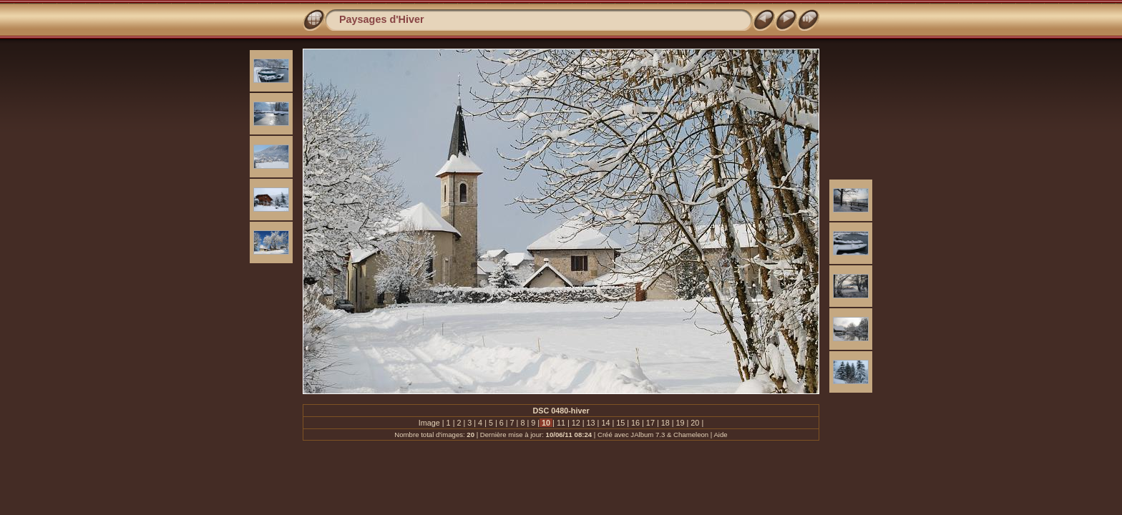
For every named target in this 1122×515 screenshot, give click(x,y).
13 (591, 422)
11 (561, 422)
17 (650, 422)
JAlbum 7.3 (647, 434)
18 (665, 422)
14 (605, 422)
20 (694, 422)
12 (576, 422)
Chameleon (690, 434)
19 (680, 422)
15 (620, 422)
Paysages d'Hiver (381, 19)
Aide (720, 434)
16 (635, 422)
